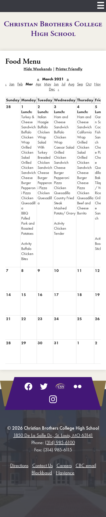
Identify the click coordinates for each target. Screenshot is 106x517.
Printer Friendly (69, 68)
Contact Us (42, 465)
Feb (20, 84)
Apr (38, 84)
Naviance (65, 472)
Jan (11, 84)
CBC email (86, 465)
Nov (97, 84)
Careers (64, 465)
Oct (88, 84)
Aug (71, 84)
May (47, 84)
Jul (63, 84)
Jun (56, 84)
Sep (80, 84)
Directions (19, 465)
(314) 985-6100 (60, 442)
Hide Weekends (38, 68)
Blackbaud (42, 472)
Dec (52, 89)
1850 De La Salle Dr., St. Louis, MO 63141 (53, 435)
